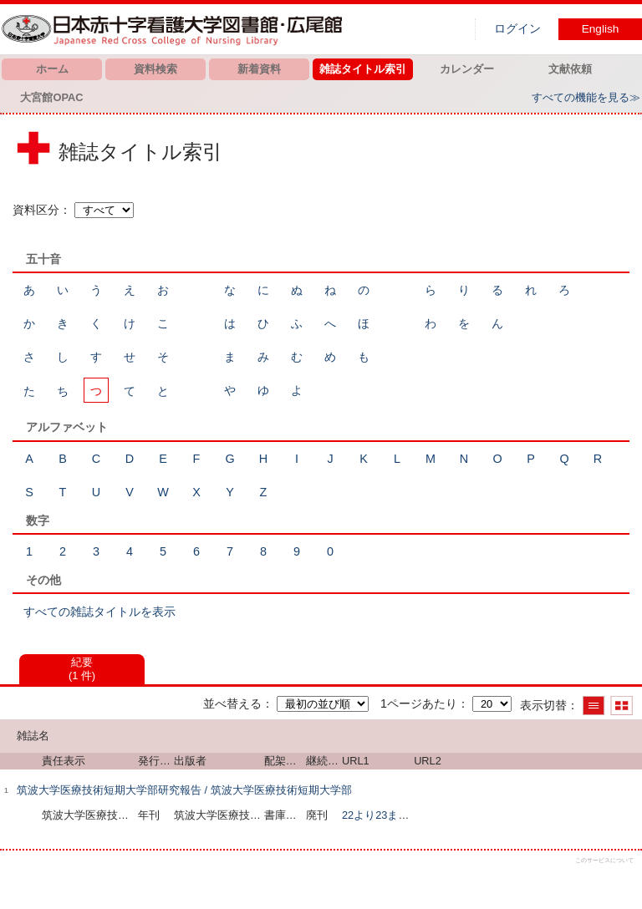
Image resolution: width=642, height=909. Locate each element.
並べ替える (232, 703)
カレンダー (467, 69)
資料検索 (155, 69)
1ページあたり (418, 703)
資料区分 (36, 209)
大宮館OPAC (51, 97)
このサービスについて (604, 860)
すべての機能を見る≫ (586, 97)
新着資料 (259, 69)
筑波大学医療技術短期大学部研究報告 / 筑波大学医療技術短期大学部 (184, 790)
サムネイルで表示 (621, 705)
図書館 (175, 29)
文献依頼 (570, 69)
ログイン (517, 29)
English (600, 29)
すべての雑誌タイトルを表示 (99, 611)
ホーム (52, 69)
